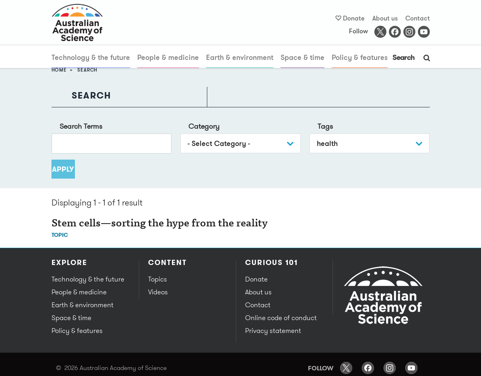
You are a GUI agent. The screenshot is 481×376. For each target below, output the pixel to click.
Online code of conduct (281, 317)
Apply (63, 169)
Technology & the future (91, 57)
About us (385, 18)
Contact (417, 18)
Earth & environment (239, 57)
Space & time (302, 57)
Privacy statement (273, 330)
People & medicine (168, 57)
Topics (157, 279)
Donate (354, 18)
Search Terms (81, 126)
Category (203, 126)
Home (59, 70)
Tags (325, 126)
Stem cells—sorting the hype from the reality (160, 224)
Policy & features (360, 57)
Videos (158, 292)
